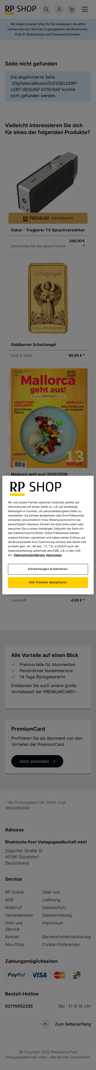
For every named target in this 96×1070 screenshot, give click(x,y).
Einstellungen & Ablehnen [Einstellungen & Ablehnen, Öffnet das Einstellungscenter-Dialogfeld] (48, 569)
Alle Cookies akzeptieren (48, 582)
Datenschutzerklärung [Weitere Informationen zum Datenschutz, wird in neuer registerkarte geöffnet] (29, 555)
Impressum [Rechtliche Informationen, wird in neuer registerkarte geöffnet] (54, 555)
